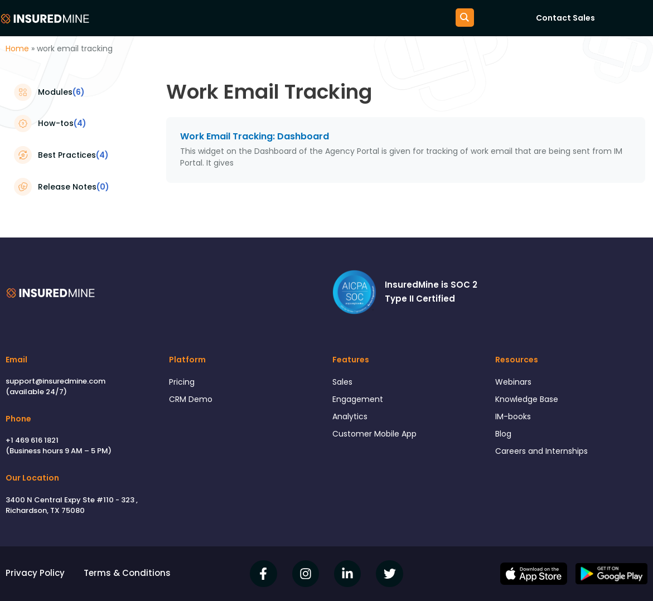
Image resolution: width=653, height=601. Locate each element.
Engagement (359, 400)
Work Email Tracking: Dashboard (254, 136)
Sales (343, 382)
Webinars (514, 382)
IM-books (514, 419)
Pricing (182, 382)
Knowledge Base (529, 400)
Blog (504, 437)
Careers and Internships (544, 455)
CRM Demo (192, 400)
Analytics (351, 419)
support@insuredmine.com (55, 381)
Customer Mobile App (377, 437)
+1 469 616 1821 (32, 440)
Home (17, 48)
